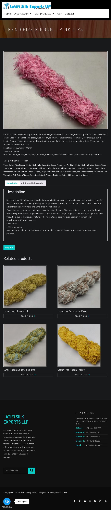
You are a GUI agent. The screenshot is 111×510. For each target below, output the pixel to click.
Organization (23, 13)
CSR (59, 13)
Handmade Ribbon (11, 171)
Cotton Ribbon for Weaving (38, 165)
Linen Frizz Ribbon (20, 160)
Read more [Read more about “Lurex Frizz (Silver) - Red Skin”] (81, 316)
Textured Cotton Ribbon (63, 175)
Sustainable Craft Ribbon (41, 175)
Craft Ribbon (51, 168)
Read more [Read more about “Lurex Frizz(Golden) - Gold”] (27, 316)
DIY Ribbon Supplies (66, 168)
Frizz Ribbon (99, 168)
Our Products (44, 13)
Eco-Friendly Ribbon (84, 168)
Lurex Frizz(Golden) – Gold (16, 311)
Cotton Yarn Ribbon (36, 168)
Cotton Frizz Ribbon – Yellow (71, 369)
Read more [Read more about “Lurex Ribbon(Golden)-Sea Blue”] (27, 374)
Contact (69, 13)
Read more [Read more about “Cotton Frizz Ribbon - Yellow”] (81, 374)
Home (7, 13)
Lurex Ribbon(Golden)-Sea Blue (19, 369)
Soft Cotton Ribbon (21, 175)
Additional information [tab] (32, 183)
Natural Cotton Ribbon (30, 171)
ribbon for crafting (85, 171)
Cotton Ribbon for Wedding (62, 165)
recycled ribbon (69, 171)
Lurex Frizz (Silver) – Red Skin (72, 311)
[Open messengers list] (7, 501)
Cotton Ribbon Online (84, 165)
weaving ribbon (81, 175)
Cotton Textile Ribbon (17, 168)
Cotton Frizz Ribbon (17, 165)
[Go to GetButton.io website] (7, 507)
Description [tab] (12, 183)
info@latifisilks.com (94, 445)
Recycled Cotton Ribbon (51, 171)
